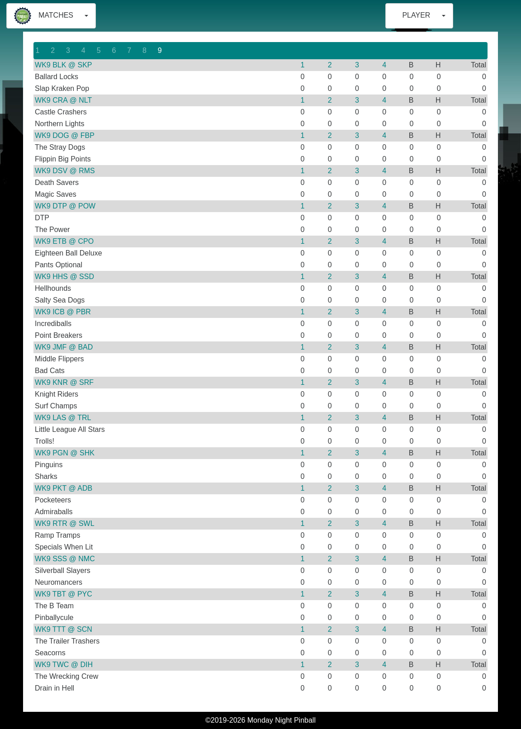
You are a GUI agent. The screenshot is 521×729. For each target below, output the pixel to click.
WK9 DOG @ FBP (65, 135)
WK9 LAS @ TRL (63, 417)
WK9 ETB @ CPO (64, 241)
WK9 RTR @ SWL (65, 523)
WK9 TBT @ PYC (63, 594)
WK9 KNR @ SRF (64, 382)
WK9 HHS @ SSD (64, 276)
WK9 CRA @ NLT (63, 100)
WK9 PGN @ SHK (65, 453)
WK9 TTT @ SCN (63, 629)
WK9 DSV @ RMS (65, 171)
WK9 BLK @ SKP (63, 65)
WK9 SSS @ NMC (65, 559)
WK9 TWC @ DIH (64, 664)
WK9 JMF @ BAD (64, 347)
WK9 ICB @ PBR (63, 312)
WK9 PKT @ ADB (63, 488)
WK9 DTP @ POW (65, 206)
